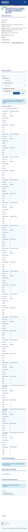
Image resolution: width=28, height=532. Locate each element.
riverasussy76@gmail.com (17, 42)
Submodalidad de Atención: (9, 88)
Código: (3, 20)
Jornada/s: (3, 39)
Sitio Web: (3, 22)
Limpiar (22, 93)
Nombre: (3, 24)
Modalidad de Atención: (8, 83)
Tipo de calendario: (5, 35)
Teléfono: (3, 37)
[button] (16, 93)
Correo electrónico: (5, 42)
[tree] (14, 493)
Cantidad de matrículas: (6, 106)
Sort (2, 108)
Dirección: (3, 28)
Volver (3, 515)
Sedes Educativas (4, 6)
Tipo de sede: (4, 32)
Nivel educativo (6, 78)
